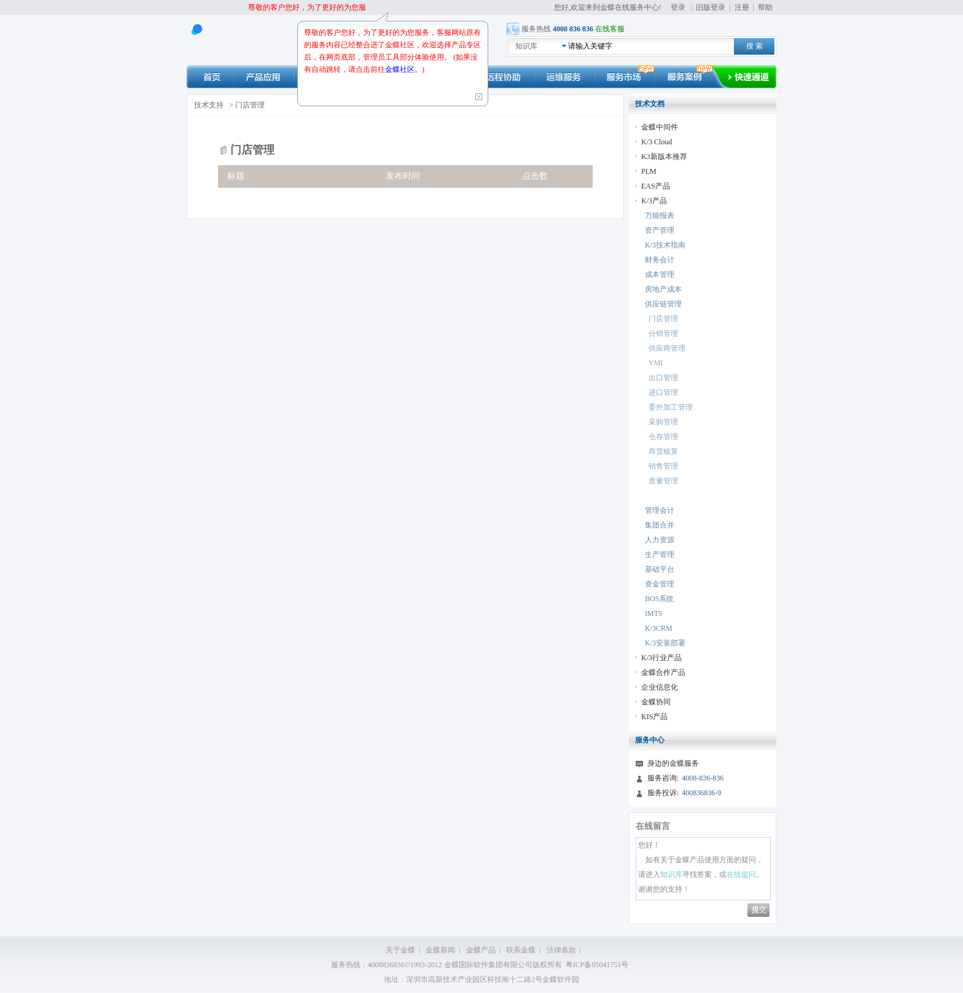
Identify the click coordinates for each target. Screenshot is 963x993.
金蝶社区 (400, 69)
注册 (742, 7)
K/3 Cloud (656, 142)
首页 (210, 76)
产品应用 (263, 76)
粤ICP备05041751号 (597, 964)
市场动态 (624, 76)
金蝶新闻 (440, 950)
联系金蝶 (521, 950)
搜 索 (754, 46)
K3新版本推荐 (664, 156)
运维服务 (564, 76)
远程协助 (504, 76)
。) (419, 69)
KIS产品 (654, 716)
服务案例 (691, 76)
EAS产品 (655, 186)
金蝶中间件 (659, 127)
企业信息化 (659, 687)
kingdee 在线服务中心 (246, 40)
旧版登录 (710, 7)
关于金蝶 (400, 950)
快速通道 (752, 76)
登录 (678, 7)
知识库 (526, 46)
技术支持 (209, 105)
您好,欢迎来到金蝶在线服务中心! (608, 7)
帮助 (765, 7)
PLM (649, 171)
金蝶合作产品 (663, 672)
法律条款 (561, 950)
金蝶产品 (481, 950)
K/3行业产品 (661, 657)
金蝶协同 (656, 702)
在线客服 (610, 29)
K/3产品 (654, 201)
